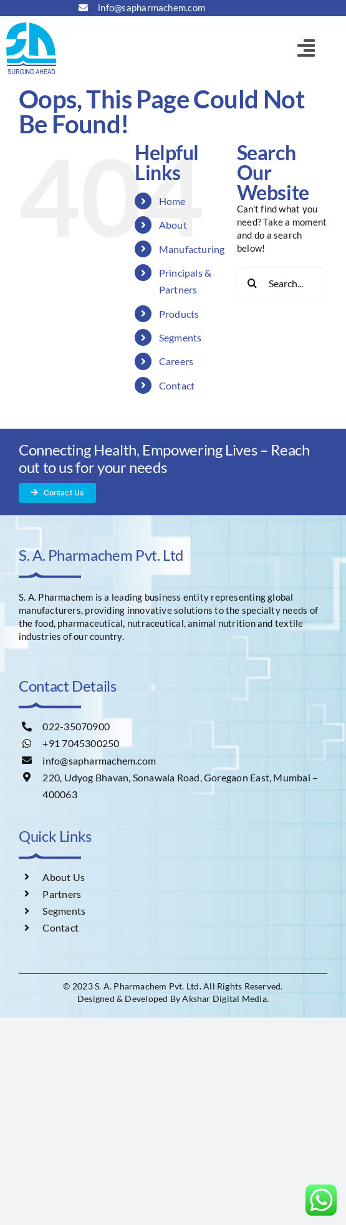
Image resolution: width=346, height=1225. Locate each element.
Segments (180, 337)
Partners (61, 894)
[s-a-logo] (31, 26)
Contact (177, 385)
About (173, 225)
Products (179, 314)
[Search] (252, 282)
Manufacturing (192, 249)
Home (172, 201)
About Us (63, 877)
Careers (176, 361)
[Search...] (282, 282)
